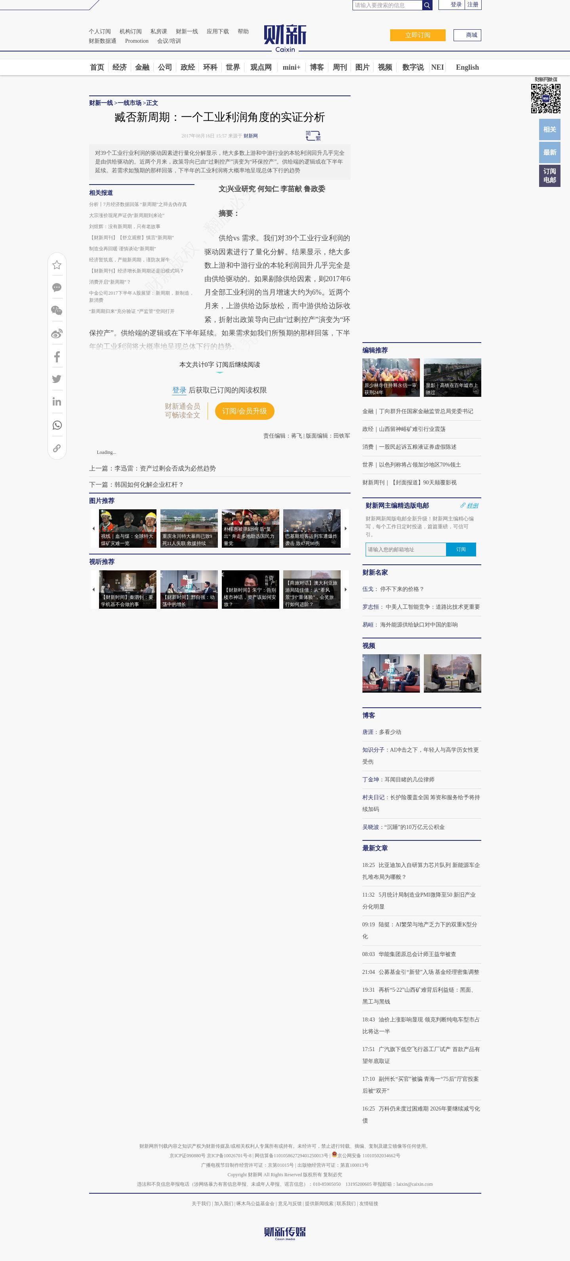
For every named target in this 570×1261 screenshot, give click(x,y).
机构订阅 (131, 31)
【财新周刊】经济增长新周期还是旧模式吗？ (136, 271)
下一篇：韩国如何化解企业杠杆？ (136, 484)
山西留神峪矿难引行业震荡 (412, 429)
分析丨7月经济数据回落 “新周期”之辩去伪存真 (138, 204)
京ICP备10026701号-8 (230, 1155)
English (467, 67)
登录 (456, 5)
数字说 (413, 67)
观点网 (261, 67)
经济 (119, 67)
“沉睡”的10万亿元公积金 (415, 827)
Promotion (137, 41)
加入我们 (223, 1203)
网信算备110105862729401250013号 (292, 1155)
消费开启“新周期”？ (110, 282)
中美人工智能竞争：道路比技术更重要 (433, 607)
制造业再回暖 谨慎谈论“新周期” (122, 248)
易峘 (368, 625)
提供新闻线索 (319, 1203)
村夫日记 (373, 797)
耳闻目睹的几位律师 (410, 780)
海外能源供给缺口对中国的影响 (419, 625)
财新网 (251, 136)
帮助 (243, 31)
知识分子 (373, 750)
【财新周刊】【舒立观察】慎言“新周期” (131, 237)
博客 (317, 67)
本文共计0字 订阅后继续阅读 (219, 364)
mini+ (292, 67)
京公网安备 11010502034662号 (366, 1155)
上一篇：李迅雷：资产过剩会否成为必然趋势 (152, 468)
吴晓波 (370, 827)
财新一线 (187, 31)
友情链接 (368, 1203)
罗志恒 (370, 607)
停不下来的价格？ (402, 589)
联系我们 (346, 1203)
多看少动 (390, 732)
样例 (472, 505)
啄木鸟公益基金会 (256, 1203)
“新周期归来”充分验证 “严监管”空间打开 (132, 311)
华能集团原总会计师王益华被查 (417, 954)
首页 (97, 67)
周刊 (340, 67)
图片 (362, 67)
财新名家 (375, 572)
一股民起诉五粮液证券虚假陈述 (418, 447)
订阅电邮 (549, 175)
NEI (437, 67)
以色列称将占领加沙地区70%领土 (420, 465)
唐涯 (368, 732)
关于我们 (201, 1203)
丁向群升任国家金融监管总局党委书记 (426, 411)
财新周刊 (373, 483)
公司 (165, 67)
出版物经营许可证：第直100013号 (333, 1165)
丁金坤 (370, 780)
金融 (142, 67)
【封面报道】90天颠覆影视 (423, 483)
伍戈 (368, 589)
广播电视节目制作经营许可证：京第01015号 (247, 1165)
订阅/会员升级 (244, 411)
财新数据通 (102, 41)
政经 (188, 67)
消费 (368, 447)
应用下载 (218, 31)
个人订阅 (100, 31)
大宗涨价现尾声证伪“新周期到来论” (127, 215)
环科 (210, 67)
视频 (385, 67)
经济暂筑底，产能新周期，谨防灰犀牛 (129, 260)
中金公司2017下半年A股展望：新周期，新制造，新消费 (141, 296)
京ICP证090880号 (188, 1155)
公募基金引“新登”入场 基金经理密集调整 (429, 972)
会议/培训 (169, 41)
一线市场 (129, 103)
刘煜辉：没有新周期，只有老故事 (124, 226)
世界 (233, 67)
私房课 (159, 31)
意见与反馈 (290, 1203)
